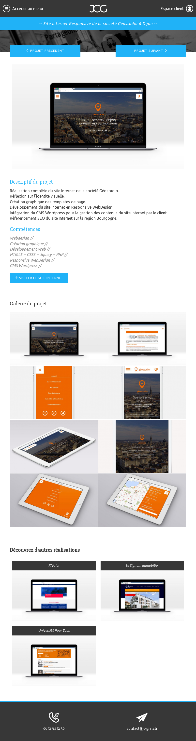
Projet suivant (151, 50)
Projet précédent (45, 50)
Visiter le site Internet (39, 278)
